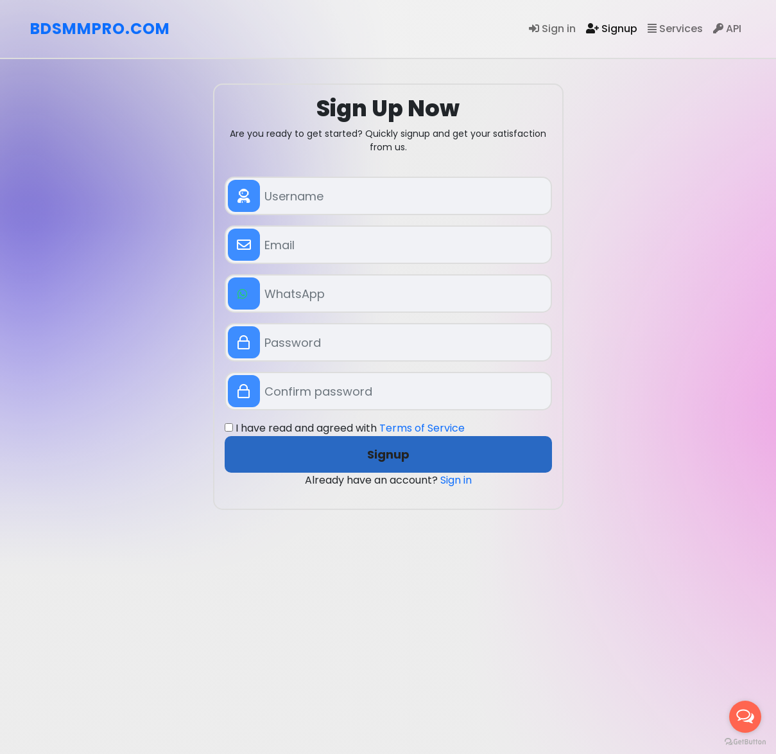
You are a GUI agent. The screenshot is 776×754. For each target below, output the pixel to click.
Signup (611, 28)
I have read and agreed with (345, 428)
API (727, 28)
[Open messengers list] (745, 717)
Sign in (552, 28)
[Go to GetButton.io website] (745, 741)
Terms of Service (422, 428)
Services (675, 28)
